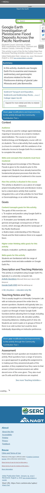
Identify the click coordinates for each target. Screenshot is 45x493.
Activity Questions (9, 279)
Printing (5, 438)
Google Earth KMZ (9, 285)
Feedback (6, 444)
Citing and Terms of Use (11, 453)
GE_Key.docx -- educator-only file (16, 290)
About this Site (8, 432)
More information (7, 469)
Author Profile (41, 46)
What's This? (6, 485)
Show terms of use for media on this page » (15, 466)
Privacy (5, 441)
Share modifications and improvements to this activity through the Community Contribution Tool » (21, 115)
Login (30, 6)
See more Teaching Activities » (28, 380)
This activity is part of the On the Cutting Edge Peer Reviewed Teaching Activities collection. (22, 52)
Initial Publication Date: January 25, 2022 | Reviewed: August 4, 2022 (22, 57)
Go (42, 21)
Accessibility (7, 435)
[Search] (28, 21)
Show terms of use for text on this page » (15, 462)
